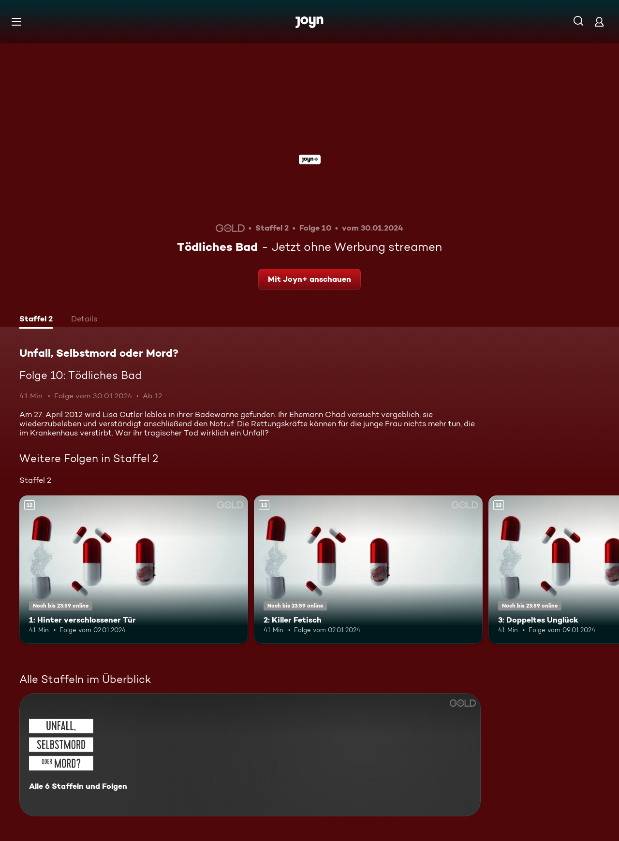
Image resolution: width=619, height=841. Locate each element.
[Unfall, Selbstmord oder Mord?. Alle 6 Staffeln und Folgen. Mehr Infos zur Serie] (250, 754)
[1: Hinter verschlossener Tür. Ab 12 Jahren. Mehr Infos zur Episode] (133, 569)
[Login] (599, 21)
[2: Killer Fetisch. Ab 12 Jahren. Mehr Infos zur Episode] (368, 569)
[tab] (36, 320)
